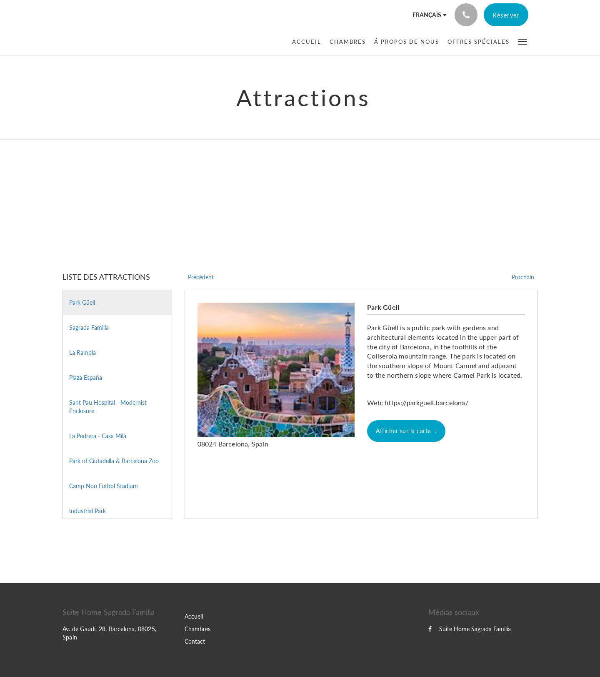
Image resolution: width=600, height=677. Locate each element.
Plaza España (85, 377)
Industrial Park (87, 510)
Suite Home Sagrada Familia (469, 628)
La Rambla (82, 352)
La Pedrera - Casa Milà (97, 435)
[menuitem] (308, 41)
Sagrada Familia (89, 327)
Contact (195, 641)
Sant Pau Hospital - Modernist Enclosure (108, 406)
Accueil (194, 616)
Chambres (197, 628)
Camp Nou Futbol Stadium (103, 485)
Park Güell (82, 302)
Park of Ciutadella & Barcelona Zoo (114, 460)
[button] (522, 41)
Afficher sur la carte (403, 430)
